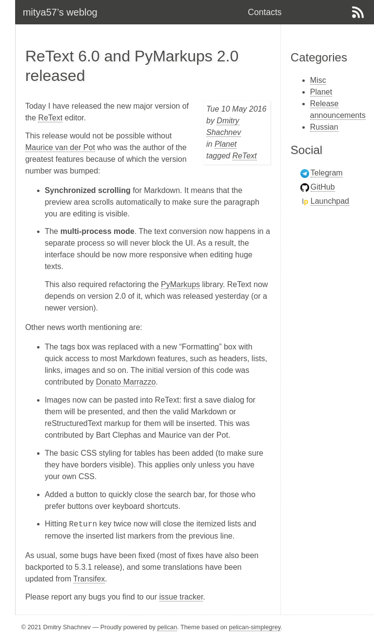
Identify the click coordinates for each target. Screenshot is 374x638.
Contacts (264, 12)
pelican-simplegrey (255, 627)
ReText (244, 156)
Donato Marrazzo (126, 382)
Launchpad (330, 201)
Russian (324, 127)
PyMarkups (180, 284)
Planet (225, 144)
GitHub (323, 187)
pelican (167, 627)
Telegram (327, 173)
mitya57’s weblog (60, 12)
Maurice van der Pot (60, 147)
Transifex (89, 579)
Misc (318, 80)
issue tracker (181, 597)
